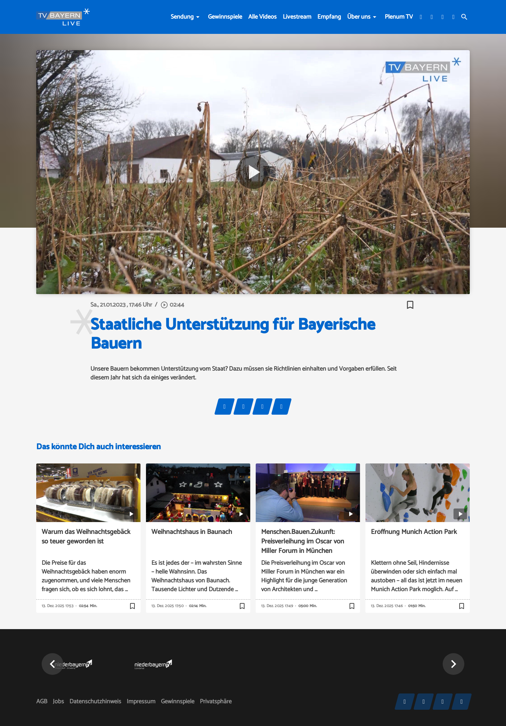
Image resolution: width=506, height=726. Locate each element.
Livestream (297, 17)
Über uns (359, 17)
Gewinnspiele (225, 17)
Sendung (182, 17)
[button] (52, 664)
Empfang (329, 17)
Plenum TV (399, 17)
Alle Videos (262, 17)
